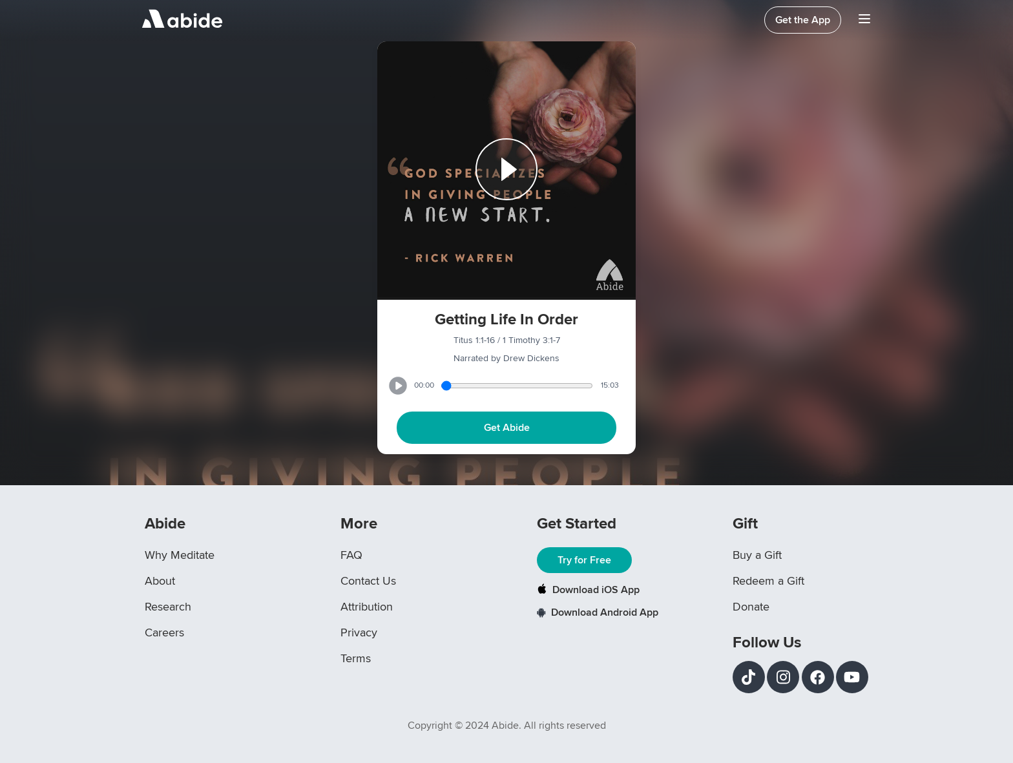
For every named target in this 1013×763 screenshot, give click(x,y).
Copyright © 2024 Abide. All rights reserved (507, 725)
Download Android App (597, 612)
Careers (164, 632)
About (160, 581)
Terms (355, 658)
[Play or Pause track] (506, 170)
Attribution (366, 607)
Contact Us (368, 581)
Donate (751, 607)
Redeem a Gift (768, 581)
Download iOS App (588, 589)
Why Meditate (179, 555)
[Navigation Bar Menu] (864, 20)
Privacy (358, 632)
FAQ (351, 555)
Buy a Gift (757, 555)
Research (168, 607)
